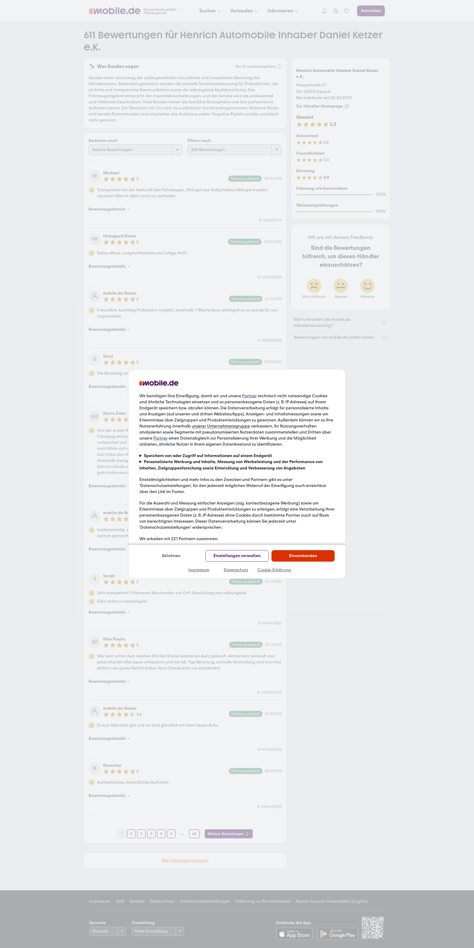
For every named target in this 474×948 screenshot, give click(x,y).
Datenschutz (236, 569)
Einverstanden (303, 555)
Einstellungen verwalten (237, 555)
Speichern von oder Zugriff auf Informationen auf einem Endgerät (208, 455)
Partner (249, 395)
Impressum (198, 569)
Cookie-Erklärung (274, 569)
